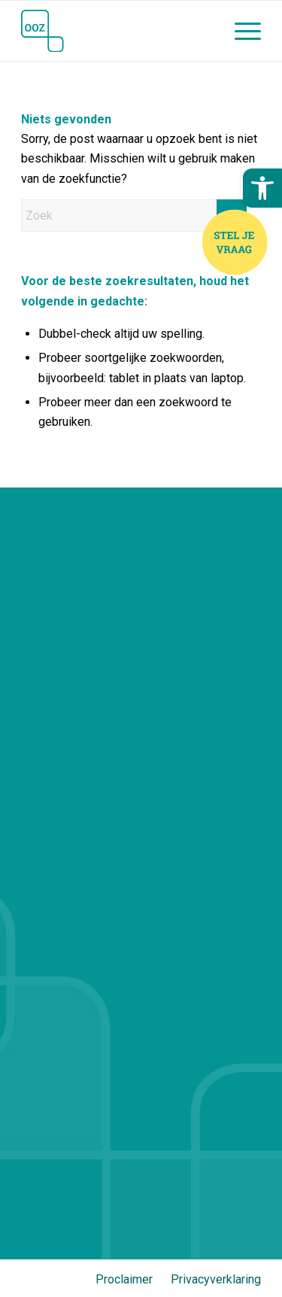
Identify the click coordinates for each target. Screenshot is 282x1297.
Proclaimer (124, 1279)
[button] (262, 188)
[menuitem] (240, 31)
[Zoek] (134, 215)
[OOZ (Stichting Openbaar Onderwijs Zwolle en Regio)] (117, 31)
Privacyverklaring (216, 1279)
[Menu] (240, 31)
